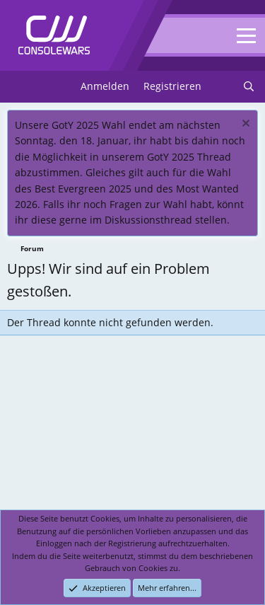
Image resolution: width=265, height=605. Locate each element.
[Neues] (221, 86)
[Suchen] (248, 86)
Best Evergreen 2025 (83, 188)
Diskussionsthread (148, 219)
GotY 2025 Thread (189, 156)
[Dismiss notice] (244, 124)
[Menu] (19, 87)
